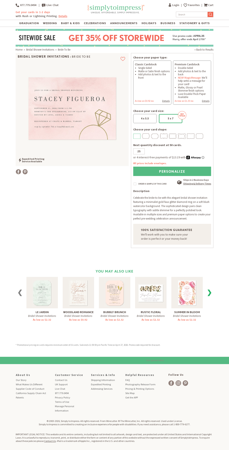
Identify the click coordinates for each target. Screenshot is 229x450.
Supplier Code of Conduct (30, 388)
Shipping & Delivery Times (197, 183)
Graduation (29, 23)
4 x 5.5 (145, 118)
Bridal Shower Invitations (40, 49)
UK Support (61, 384)
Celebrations (95, 23)
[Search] (192, 14)
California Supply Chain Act (31, 393)
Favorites (194, 5)
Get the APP (131, 397)
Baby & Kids (70, 23)
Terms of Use (62, 401)
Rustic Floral (151, 312)
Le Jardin (42, 312)
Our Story (21, 380)
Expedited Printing (101, 384)
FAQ (127, 380)
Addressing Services (101, 388)
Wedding (50, 23)
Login (174, 5)
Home (19, 49)
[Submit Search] (210, 14)
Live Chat (50, 5)
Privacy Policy (62, 397)
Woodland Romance (78, 312)
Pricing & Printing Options (139, 388)
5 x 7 (175, 117)
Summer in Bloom (187, 312)
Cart (208, 5)
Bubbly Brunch (114, 312)
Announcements (124, 23)
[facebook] (171, 383)
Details (62, 16)
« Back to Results (203, 49)
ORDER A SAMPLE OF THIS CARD (152, 184)
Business (168, 23)
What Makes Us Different (29, 384)
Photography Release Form (140, 384)
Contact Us (61, 380)
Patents (20, 397)
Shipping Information (103, 380)
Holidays (149, 23)
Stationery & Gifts (194, 23)
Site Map (130, 393)
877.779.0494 (26, 5)
